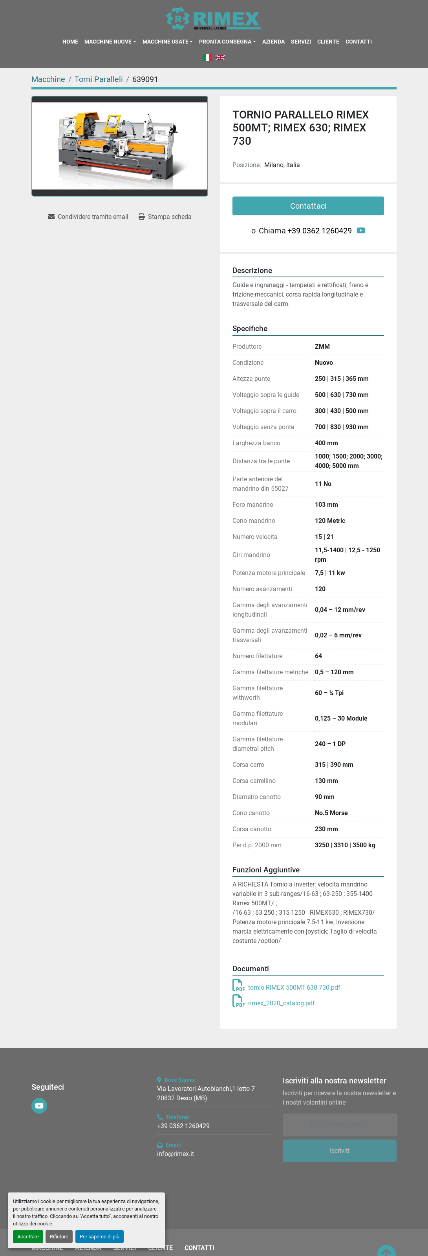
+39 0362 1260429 (319, 230)
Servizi (301, 41)
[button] (110, 42)
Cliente (328, 41)
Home (70, 41)
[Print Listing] (165, 216)
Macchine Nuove (108, 41)
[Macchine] (48, 79)
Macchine (47, 1248)
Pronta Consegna (225, 41)
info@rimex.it (175, 1154)
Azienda (273, 41)
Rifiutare (59, 1237)
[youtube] (361, 230)
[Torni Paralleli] (99, 79)
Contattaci (308, 206)
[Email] (340, 1125)
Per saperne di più (99, 1237)
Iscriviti (339, 1150)
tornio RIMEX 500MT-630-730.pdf (286, 987)
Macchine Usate (165, 41)
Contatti (359, 41)
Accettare (28, 1237)
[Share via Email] (88, 216)
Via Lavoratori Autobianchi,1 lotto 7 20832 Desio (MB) (206, 1093)
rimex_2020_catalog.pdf (273, 1003)
